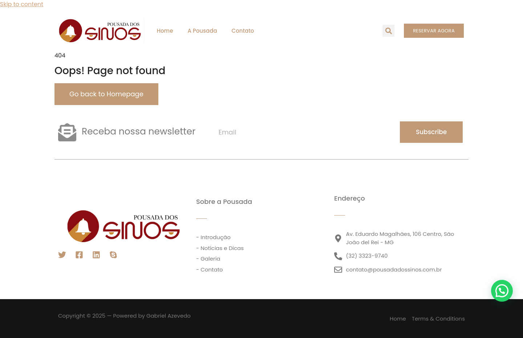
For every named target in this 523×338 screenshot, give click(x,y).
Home (165, 31)
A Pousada (202, 31)
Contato (243, 31)
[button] (388, 31)
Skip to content (21, 4)
